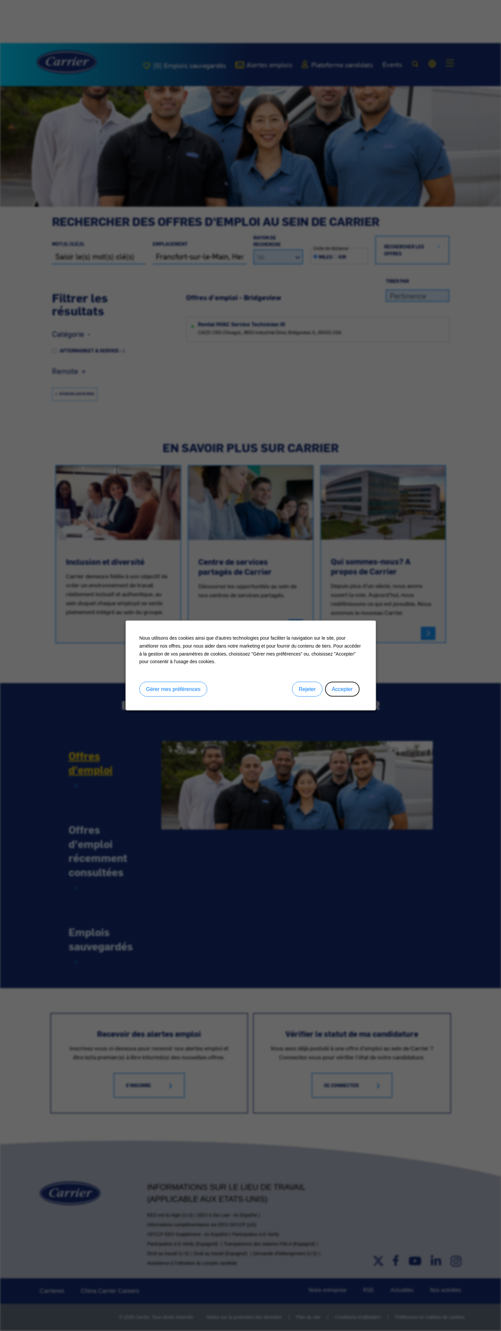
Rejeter (307, 689)
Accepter (341, 689)
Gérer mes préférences (173, 689)
